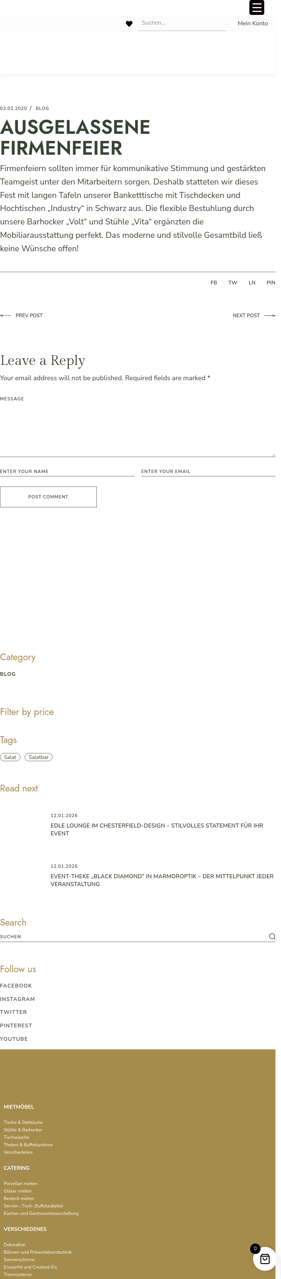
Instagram (17, 999)
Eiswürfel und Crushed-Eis (30, 1267)
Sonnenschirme (19, 1260)
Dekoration (15, 1245)
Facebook (16, 985)
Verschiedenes (18, 1152)
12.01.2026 (64, 816)
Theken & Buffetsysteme (28, 1145)
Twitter (13, 1012)
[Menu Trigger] (256, 7)
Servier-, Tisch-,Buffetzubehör (33, 1206)
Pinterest (16, 1025)
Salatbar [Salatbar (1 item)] (38, 757)
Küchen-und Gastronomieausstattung (41, 1213)
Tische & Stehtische (23, 1122)
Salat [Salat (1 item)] (10, 757)
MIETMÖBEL (19, 1107)
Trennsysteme (18, 1275)
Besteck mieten (19, 1198)
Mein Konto (253, 23)
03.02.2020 (13, 108)
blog (42, 108)
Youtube (14, 1039)
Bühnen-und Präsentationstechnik (38, 1252)
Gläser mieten (18, 1191)
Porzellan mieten (20, 1184)
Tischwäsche (16, 1137)
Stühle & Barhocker (23, 1130)
